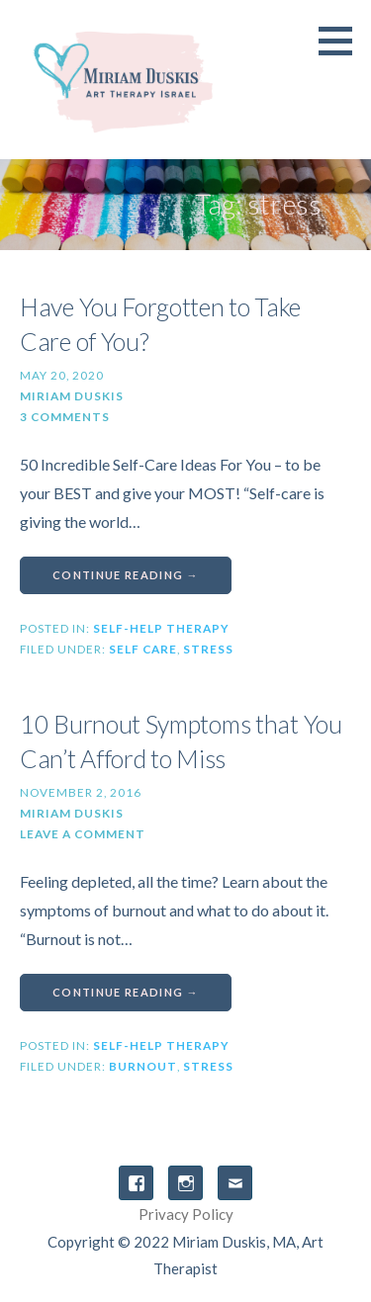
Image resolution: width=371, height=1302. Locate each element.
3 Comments (65, 416)
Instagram (185, 1183)
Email (235, 1183)
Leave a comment (82, 833)
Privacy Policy (186, 1214)
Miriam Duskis (72, 396)
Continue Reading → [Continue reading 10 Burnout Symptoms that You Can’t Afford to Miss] (125, 992)
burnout (143, 1066)
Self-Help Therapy (161, 628)
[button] (342, 40)
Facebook (136, 1183)
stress (208, 649)
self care (143, 649)
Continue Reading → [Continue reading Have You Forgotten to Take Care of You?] (125, 574)
